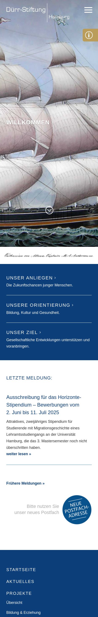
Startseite (21, 569)
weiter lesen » (18, 454)
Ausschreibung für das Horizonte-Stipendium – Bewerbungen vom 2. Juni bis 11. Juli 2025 (43, 404)
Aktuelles (20, 581)
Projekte (19, 593)
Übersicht (14, 603)
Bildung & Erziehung (23, 612)
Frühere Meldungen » (25, 483)
